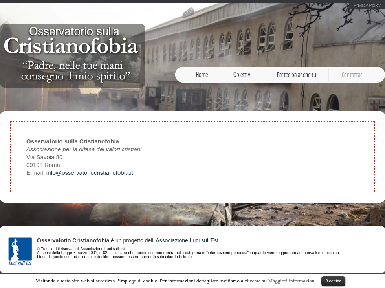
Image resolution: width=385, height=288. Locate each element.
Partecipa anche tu (296, 75)
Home (202, 75)
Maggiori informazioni (292, 281)
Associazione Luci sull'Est (187, 240)
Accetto (333, 281)
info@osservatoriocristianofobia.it (89, 172)
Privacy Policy (367, 5)
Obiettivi (242, 75)
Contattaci (353, 75)
